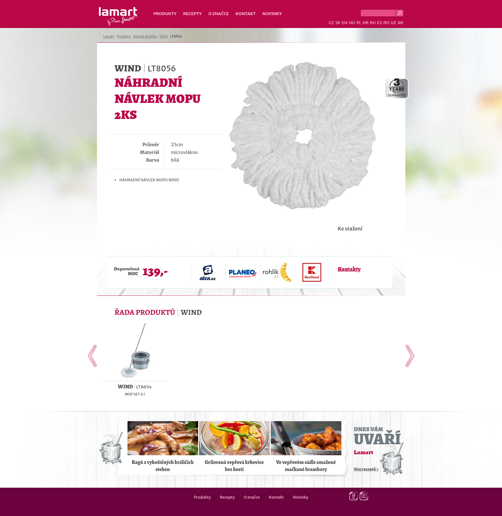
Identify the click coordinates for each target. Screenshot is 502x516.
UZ (393, 22)
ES (379, 22)
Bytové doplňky (145, 36)
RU (373, 22)
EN (345, 22)
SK (337, 22)
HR (365, 22)
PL (359, 22)
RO (386, 22)
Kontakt (245, 13)
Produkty (165, 13)
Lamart (118, 16)
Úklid (164, 36)
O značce (218, 13)
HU (352, 22)
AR (400, 22)
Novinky (272, 13)
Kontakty (349, 269)
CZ (331, 22)
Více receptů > (366, 469)
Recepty (192, 13)
